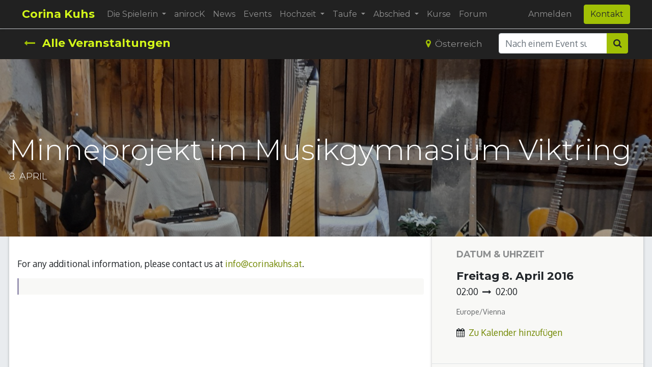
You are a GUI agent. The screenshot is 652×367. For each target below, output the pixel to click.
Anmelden (547, 14)
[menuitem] (191, 14)
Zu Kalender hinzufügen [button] (515, 332)
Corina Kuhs (60, 14)
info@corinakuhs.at (263, 263)
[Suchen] (617, 43)
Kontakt (604, 14)
